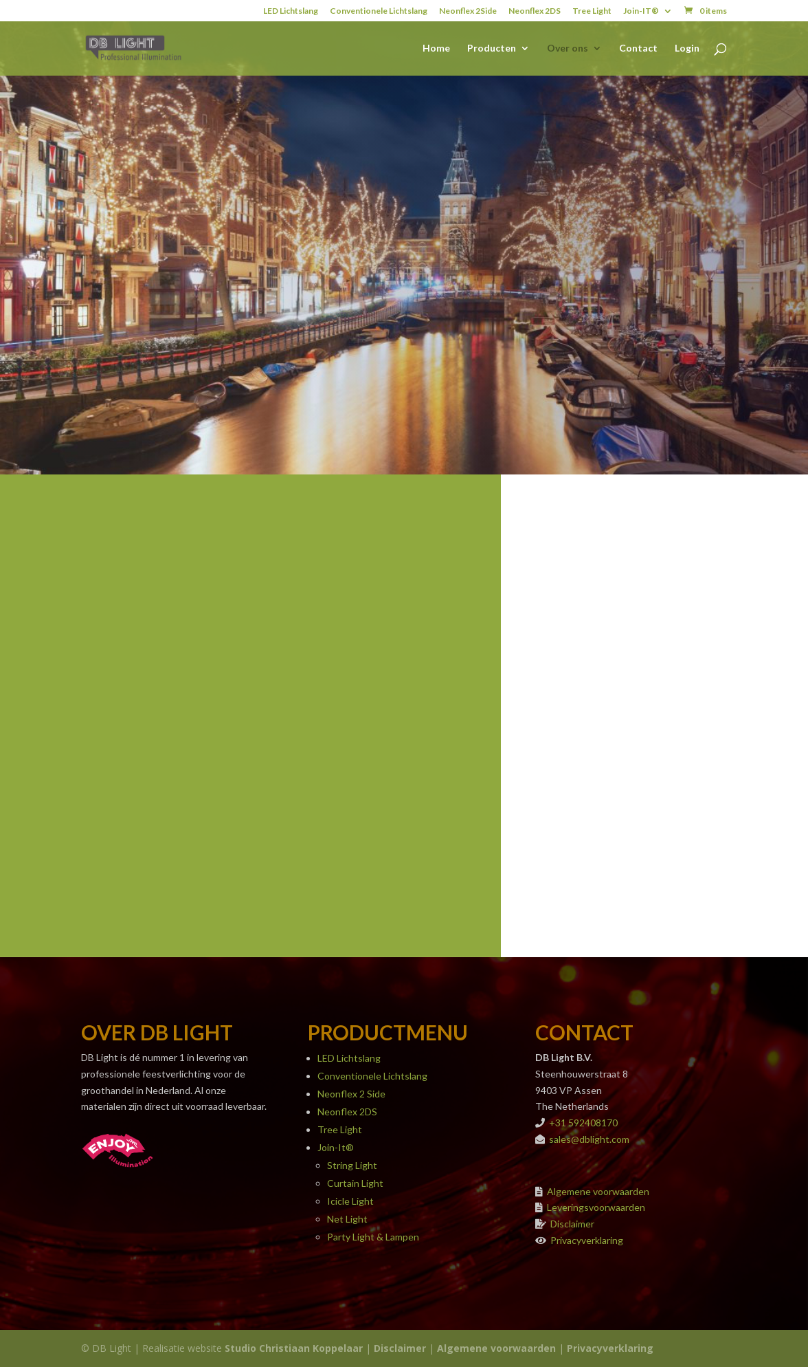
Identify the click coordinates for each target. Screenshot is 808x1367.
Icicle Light (350, 1201)
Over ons (567, 48)
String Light (352, 1165)
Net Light (347, 1219)
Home (436, 48)
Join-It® (335, 1147)
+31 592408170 (583, 1122)
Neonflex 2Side (468, 11)
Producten (491, 48)
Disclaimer (572, 1223)
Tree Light (591, 11)
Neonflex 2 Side (351, 1094)
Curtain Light (355, 1183)
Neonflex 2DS (534, 11)
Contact (638, 48)
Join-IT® (641, 11)
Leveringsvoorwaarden (596, 1207)
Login (687, 48)
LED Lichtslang (290, 11)
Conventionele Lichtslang (378, 11)
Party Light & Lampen (373, 1237)
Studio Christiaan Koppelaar (294, 1348)
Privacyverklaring (586, 1240)
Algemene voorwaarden (598, 1191)
